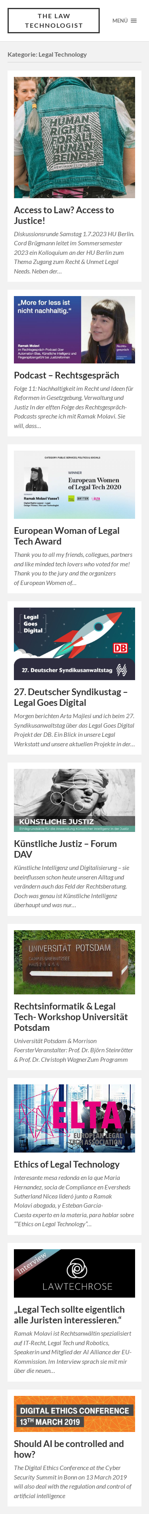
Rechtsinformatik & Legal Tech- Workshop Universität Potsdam (71, 1017)
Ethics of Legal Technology (67, 1164)
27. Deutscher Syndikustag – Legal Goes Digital (71, 697)
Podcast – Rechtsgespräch (66, 375)
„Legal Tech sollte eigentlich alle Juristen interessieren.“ (69, 1314)
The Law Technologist (54, 20)
